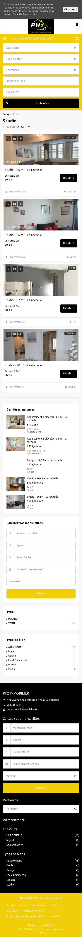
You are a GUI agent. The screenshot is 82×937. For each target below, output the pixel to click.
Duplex (12, 651)
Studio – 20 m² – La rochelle (23, 365)
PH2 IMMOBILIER (17, 191)
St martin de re (14, 844)
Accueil (10, 905)
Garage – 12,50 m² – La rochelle (45, 460)
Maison (12, 664)
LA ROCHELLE (14, 835)
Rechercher (27, 103)
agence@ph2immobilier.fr (22, 709)
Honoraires (12, 911)
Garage (12, 655)
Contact (55, 905)
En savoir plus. (30, 14)
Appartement (15, 647)
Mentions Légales (34, 911)
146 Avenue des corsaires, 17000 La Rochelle (33, 699)
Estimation (39, 905)
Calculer (41, 593)
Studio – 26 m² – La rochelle (23, 169)
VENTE (12, 623)
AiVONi (49, 925)
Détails (68, 178)
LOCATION (13, 619)
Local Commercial (17, 660)
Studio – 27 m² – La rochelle (23, 300)
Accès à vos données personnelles (26, 916)
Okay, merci (70, 9)
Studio (11, 669)
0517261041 (14, 704)
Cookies (55, 916)
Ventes (24, 905)
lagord (10, 840)
